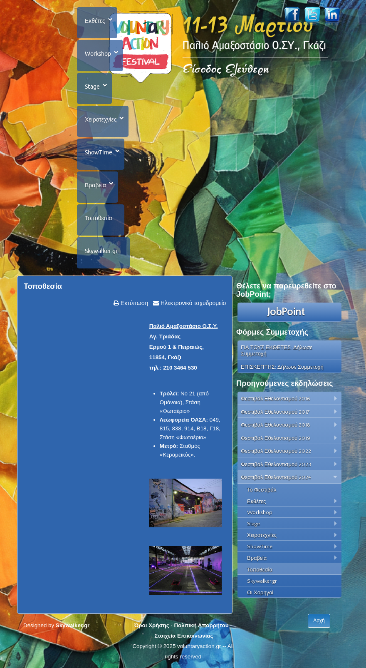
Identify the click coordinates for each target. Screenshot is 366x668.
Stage (92, 86)
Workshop (98, 53)
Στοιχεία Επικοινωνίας (183, 636)
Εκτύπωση (133, 303)
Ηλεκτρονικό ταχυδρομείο (192, 303)
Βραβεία (95, 185)
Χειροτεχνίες (100, 119)
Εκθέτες (95, 20)
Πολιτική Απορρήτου (201, 625)
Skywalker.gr (101, 251)
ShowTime (98, 152)
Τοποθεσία (98, 218)
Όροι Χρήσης (151, 625)
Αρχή (319, 620)
